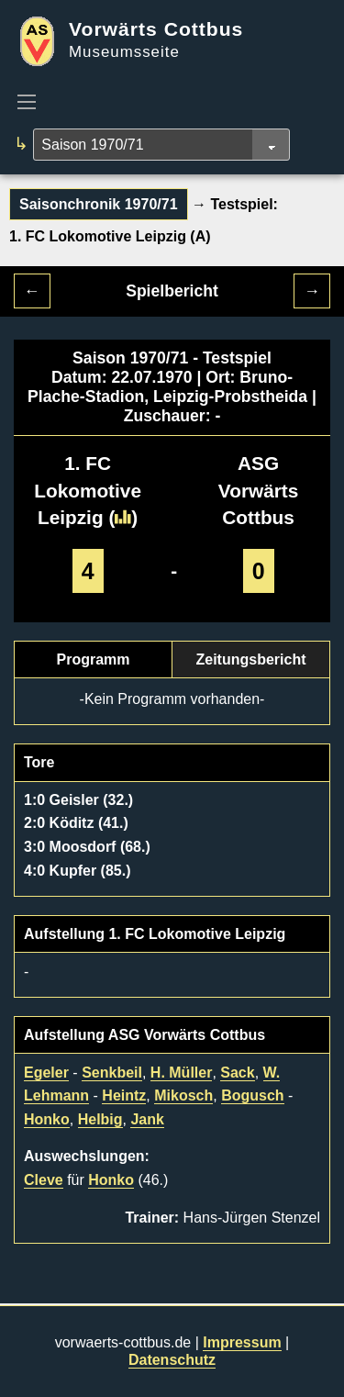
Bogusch (252, 1095)
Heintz (124, 1095)
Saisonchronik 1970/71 (98, 204)
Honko (47, 1119)
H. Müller (181, 1072)
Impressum (242, 1342)
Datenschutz (172, 1360)
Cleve (43, 1180)
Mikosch (183, 1095)
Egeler (46, 1072)
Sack (237, 1072)
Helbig (100, 1119)
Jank (146, 1119)
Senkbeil (112, 1072)
